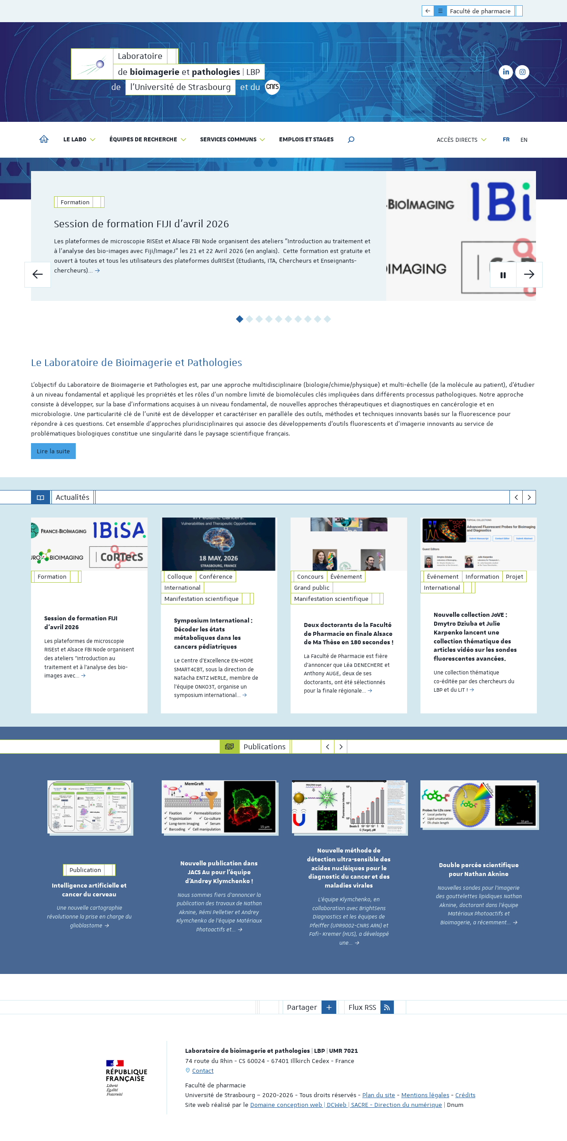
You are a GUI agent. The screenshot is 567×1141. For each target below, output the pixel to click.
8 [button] (308, 319)
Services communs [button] (233, 140)
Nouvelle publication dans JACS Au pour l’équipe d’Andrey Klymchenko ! (219, 872)
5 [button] (279, 319)
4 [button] (269, 319)
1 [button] (240, 319)
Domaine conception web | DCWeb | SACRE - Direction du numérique (346, 1105)
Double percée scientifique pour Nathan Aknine (479, 869)
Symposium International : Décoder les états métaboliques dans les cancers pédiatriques (213, 634)
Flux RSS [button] (362, 1007)
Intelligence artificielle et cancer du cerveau (89, 890)
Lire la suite (53, 451)
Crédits (465, 1095)
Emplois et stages (306, 140)
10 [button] (327, 319)
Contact (203, 1071)
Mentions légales (425, 1095)
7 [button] (298, 319)
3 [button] (259, 319)
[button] (351, 139)
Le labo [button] (79, 140)
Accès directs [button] (462, 140)
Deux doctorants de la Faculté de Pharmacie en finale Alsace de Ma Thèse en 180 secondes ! (348, 634)
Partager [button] (302, 1007)
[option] (283, 236)
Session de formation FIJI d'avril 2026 (158, 223)
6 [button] (288, 319)
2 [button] (249, 319)
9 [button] (318, 319)
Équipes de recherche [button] (148, 140)
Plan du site (378, 1095)
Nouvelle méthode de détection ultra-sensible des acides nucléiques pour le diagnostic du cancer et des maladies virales (349, 868)
